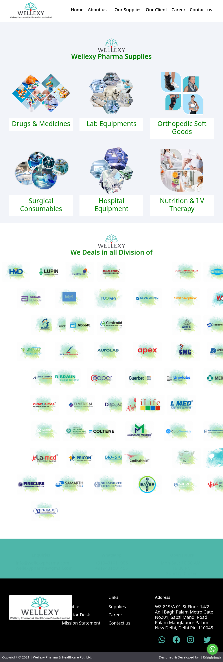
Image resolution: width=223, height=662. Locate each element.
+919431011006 (111, 558)
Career (178, 10)
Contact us (201, 10)
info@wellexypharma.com (42, 558)
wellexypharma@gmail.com (44, 564)
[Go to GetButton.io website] (212, 657)
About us (99, 10)
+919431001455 (111, 564)
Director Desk (76, 614)
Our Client (156, 10)
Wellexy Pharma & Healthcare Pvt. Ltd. (62, 657)
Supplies (117, 606)
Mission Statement (81, 623)
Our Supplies (127, 10)
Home (77, 10)
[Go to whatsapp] (212, 649)
